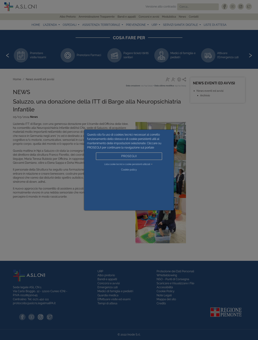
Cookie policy (129, 169)
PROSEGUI (129, 156)
